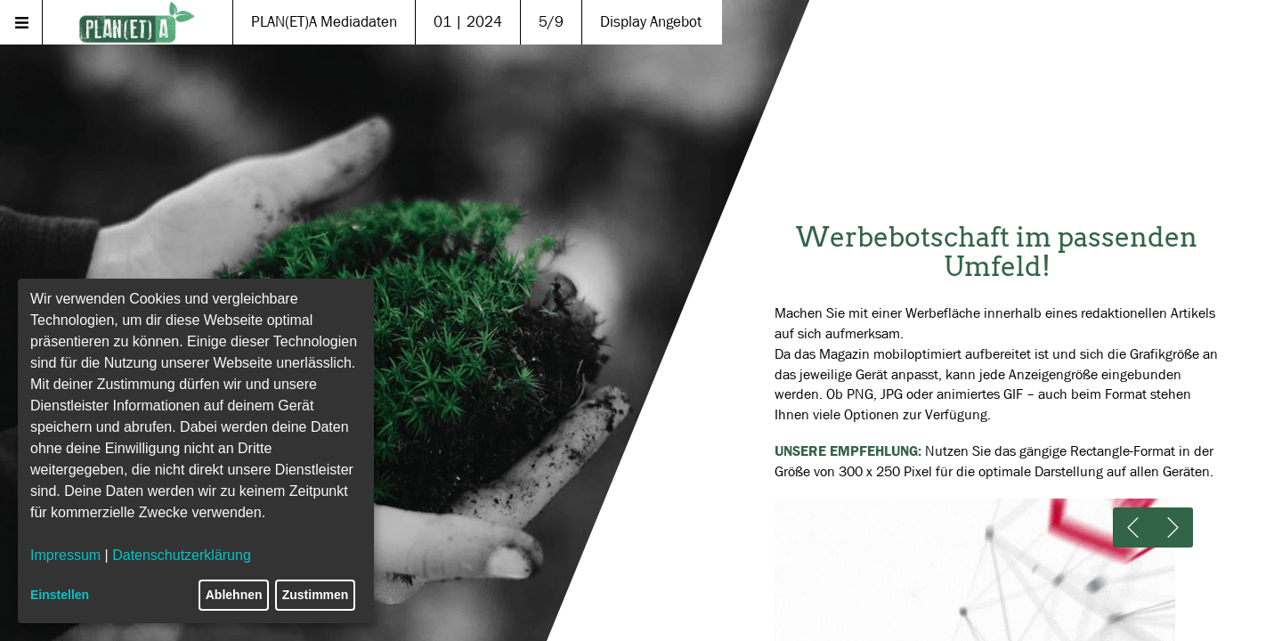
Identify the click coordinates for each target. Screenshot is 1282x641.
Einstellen (59, 595)
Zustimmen (315, 595)
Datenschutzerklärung (181, 555)
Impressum (65, 555)
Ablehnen (234, 595)
